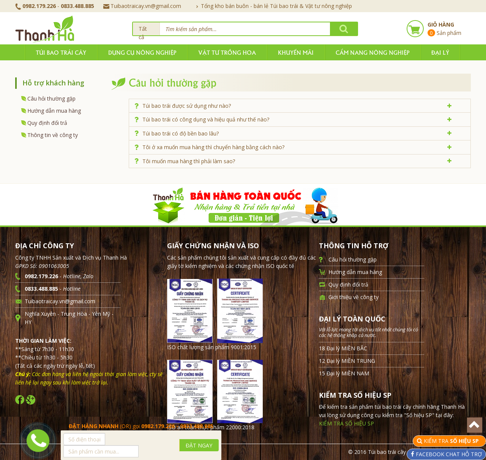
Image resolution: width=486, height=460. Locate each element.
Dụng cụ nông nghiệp (142, 52)
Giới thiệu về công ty (353, 297)
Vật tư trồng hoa (227, 52)
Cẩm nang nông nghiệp (372, 52)
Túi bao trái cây (61, 52)
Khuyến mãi (296, 52)
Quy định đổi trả (47, 122)
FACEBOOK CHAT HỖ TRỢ (448, 454)
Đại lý (440, 52)
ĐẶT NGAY (199, 445)
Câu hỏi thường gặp (51, 98)
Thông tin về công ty (52, 135)
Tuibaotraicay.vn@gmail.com (142, 5)
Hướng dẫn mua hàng (54, 110)
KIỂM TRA (452, 440)
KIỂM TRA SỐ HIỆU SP (346, 423)
